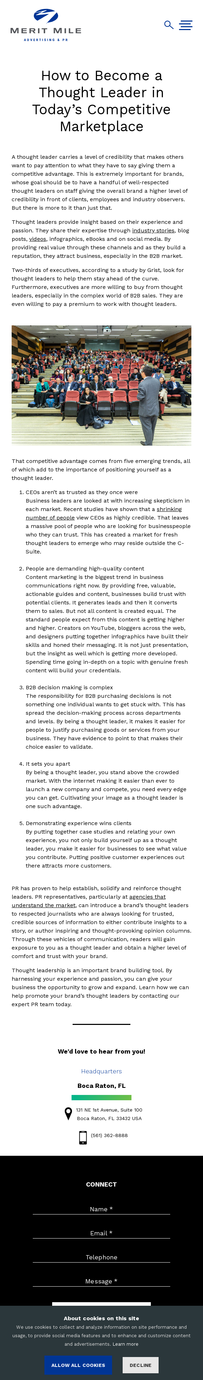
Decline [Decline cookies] (141, 1365)
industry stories (153, 230)
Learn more (125, 1344)
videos (37, 239)
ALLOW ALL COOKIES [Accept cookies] (78, 1365)
